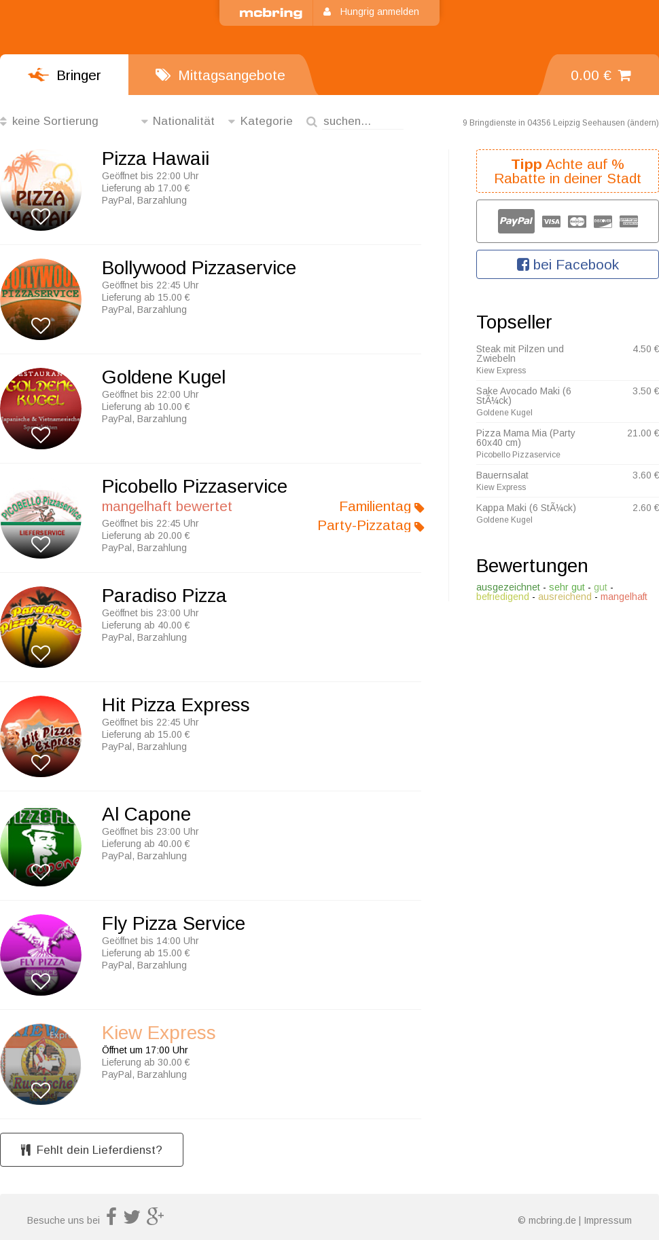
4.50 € (646, 348)
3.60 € (646, 475)
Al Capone (146, 814)
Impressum (608, 1220)
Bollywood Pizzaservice (199, 268)
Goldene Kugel (164, 377)
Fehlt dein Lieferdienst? (91, 1150)
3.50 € (646, 391)
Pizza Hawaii (155, 158)
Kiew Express (159, 1032)
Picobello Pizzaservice (194, 486)
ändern (643, 123)
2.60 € (646, 507)
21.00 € (643, 433)
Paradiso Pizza (164, 595)
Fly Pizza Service (173, 923)
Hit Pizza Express (176, 705)
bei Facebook (568, 264)
